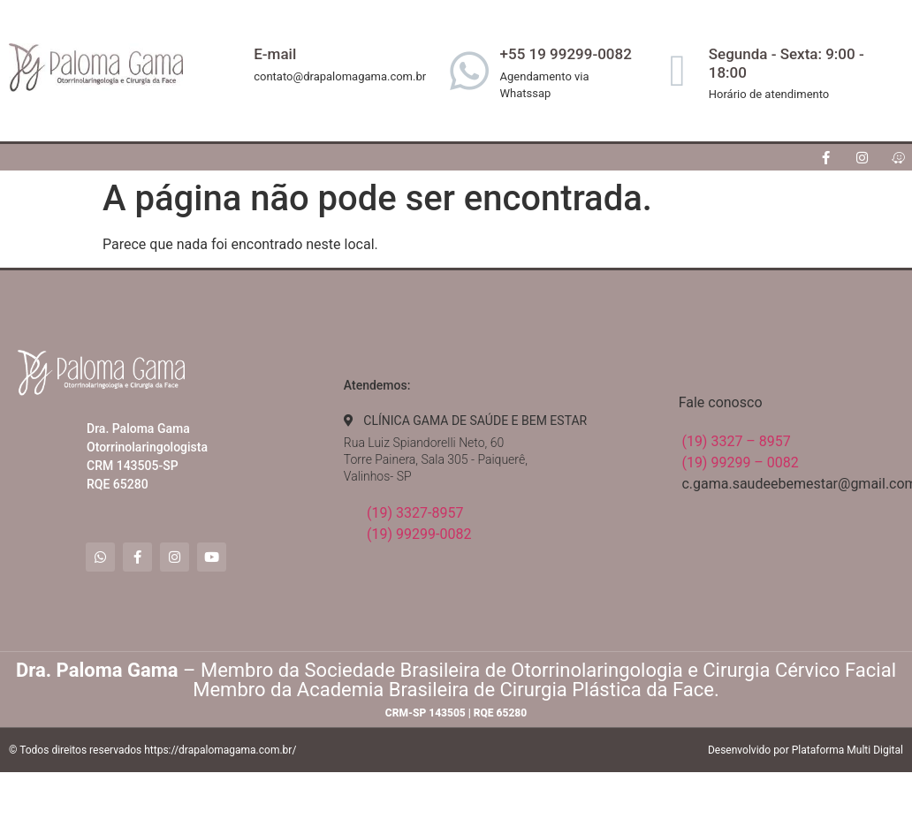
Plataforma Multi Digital (847, 750)
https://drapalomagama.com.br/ (220, 750)
